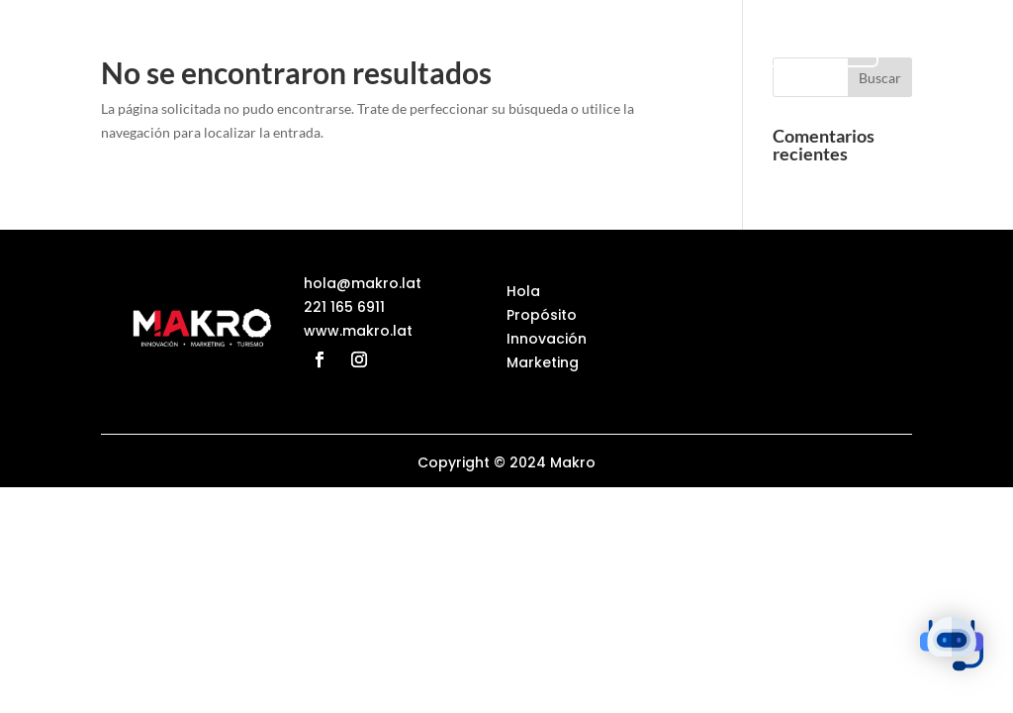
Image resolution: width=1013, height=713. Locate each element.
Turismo (823, 48)
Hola (523, 291)
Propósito (541, 315)
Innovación (546, 339)
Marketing (542, 362)
